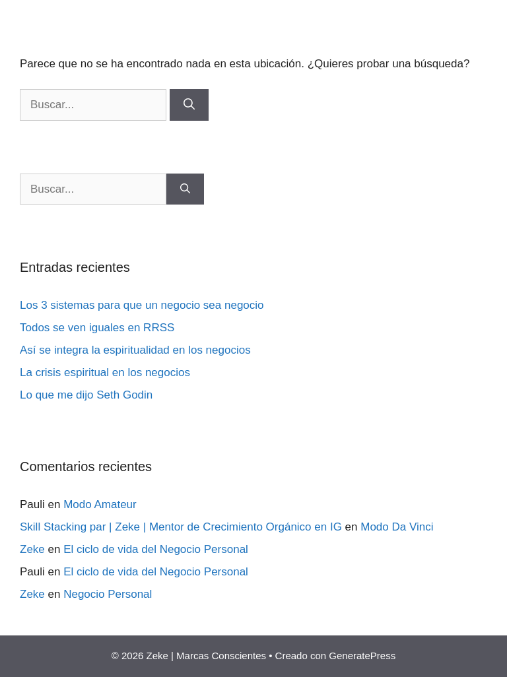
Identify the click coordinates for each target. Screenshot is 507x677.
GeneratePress (362, 655)
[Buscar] (189, 105)
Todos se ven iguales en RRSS (97, 327)
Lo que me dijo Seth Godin (86, 395)
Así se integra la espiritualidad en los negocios (135, 350)
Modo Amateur (100, 504)
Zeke (32, 549)
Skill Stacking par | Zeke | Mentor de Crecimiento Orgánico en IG (181, 527)
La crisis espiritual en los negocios (105, 372)
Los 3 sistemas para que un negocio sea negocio (142, 305)
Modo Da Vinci (396, 527)
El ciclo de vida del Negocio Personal (155, 549)
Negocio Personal (107, 594)
